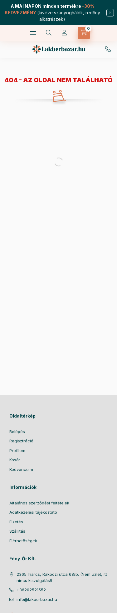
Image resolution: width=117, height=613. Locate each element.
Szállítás (17, 531)
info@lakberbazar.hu (37, 599)
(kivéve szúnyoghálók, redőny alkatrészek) (52, 12)
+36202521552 (31, 589)
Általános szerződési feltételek (39, 502)
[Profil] (64, 33)
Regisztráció (21, 440)
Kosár (14, 459)
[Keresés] (48, 33)
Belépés (17, 431)
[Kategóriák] (33, 33)
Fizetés (16, 521)
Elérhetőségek (23, 540)
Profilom (17, 450)
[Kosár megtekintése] (84, 33)
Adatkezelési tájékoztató (33, 512)
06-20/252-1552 (108, 49)
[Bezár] (110, 12)
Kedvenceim (21, 469)
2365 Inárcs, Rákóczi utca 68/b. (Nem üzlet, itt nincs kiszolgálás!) (62, 577)
